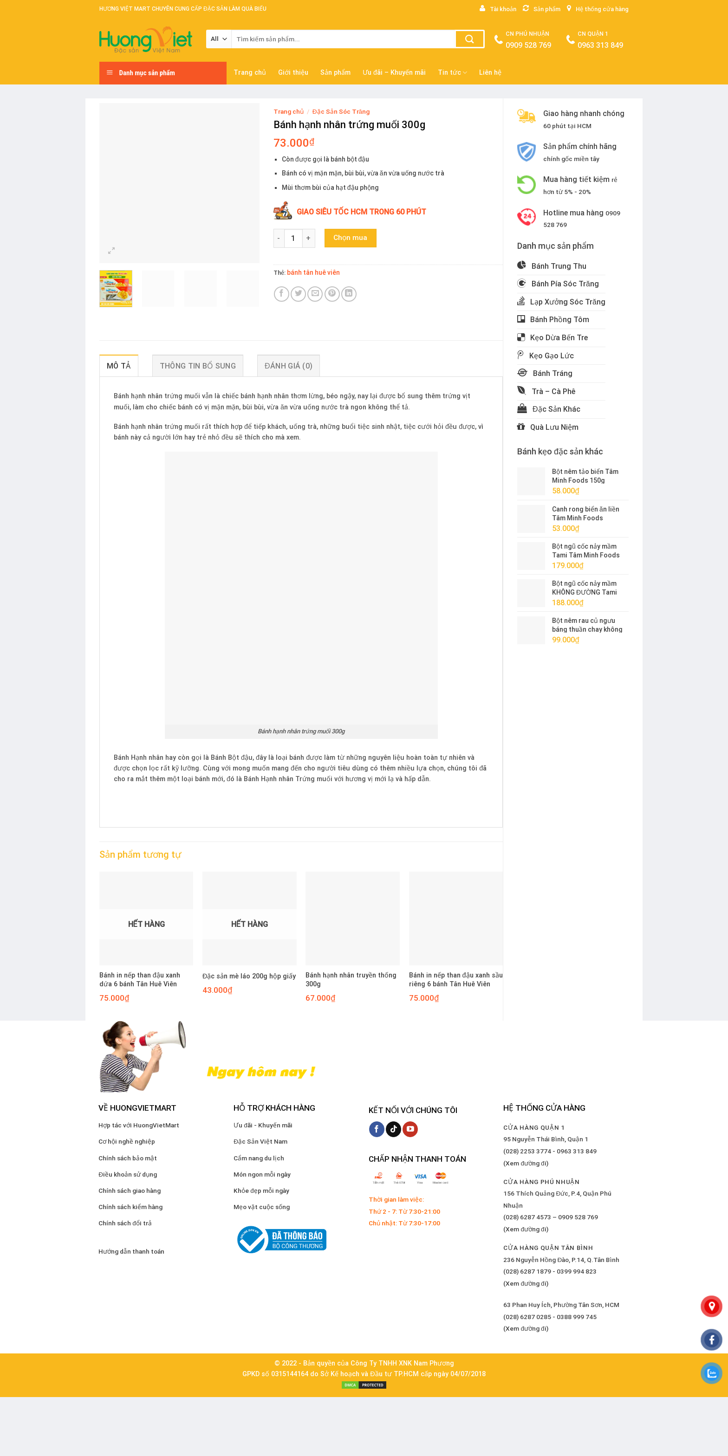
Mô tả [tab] (119, 366)
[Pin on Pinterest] (332, 294)
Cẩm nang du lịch (259, 1158)
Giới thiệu (293, 73)
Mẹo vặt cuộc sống (262, 1206)
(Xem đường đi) (525, 1163)
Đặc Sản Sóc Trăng (341, 111)
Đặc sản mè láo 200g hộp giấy (249, 976)
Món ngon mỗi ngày (262, 1174)
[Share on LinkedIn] (349, 294)
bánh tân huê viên (313, 272)
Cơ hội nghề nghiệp (126, 1141)
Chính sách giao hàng (129, 1190)
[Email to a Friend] (315, 294)
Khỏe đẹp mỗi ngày (261, 1190)
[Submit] (470, 39)
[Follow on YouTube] (410, 1129)
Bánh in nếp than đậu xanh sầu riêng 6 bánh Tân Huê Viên (456, 979)
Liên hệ (490, 73)
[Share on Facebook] (281, 294)
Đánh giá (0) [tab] (288, 366)
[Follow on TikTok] (393, 1129)
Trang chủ (250, 73)
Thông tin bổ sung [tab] (198, 366)
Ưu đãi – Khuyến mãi (394, 73)
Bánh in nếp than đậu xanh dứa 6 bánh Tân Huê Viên (139, 979)
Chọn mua (350, 237)
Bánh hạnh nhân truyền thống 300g (351, 979)
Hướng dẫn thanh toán (131, 1251)
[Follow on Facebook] (376, 1129)
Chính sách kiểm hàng (130, 1206)
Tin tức (452, 72)
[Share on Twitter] (298, 294)
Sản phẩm (335, 73)
